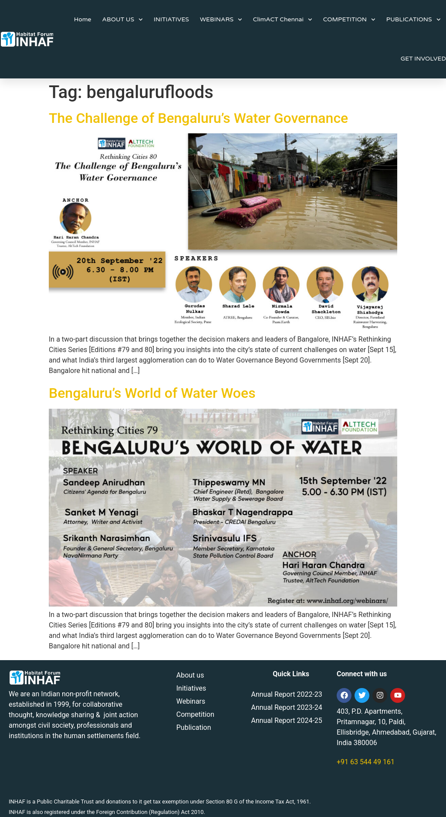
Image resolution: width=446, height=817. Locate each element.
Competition (195, 714)
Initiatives (191, 688)
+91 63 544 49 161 (366, 762)
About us (190, 675)
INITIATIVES (171, 19)
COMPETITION (349, 19)
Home (82, 19)
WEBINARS (221, 19)
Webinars (191, 701)
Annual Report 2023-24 (286, 707)
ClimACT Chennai (282, 19)
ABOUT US (122, 19)
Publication (193, 727)
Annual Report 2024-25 (286, 720)
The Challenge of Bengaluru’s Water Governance (198, 118)
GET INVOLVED (423, 58)
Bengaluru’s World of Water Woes (152, 393)
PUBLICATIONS (413, 19)
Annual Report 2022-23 (286, 694)
